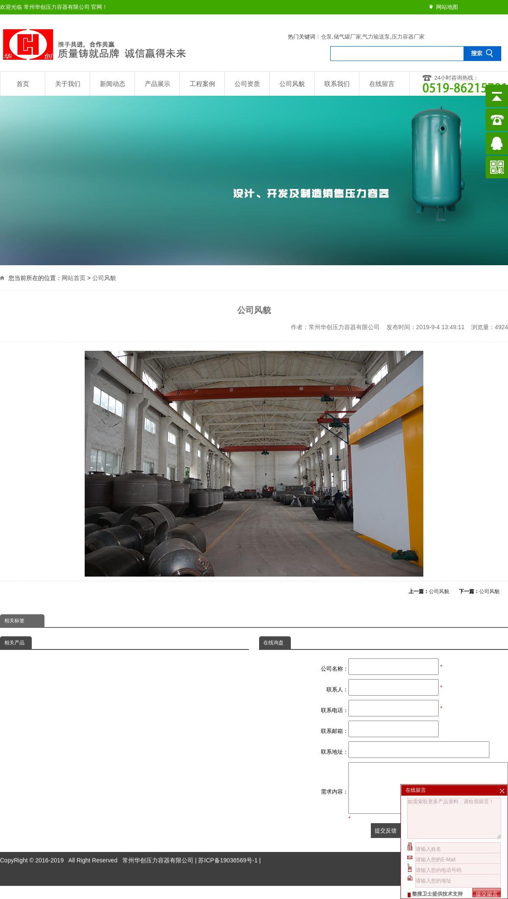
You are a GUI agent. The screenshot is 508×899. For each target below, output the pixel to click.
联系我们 (337, 83)
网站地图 (447, 7)
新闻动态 (112, 83)
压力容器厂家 (408, 36)
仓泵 (326, 36)
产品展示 (157, 83)
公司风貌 (292, 83)
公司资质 (247, 83)
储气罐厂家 (347, 36)
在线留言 (382, 83)
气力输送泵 (376, 36)
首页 (23, 83)
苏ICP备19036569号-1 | (229, 853)
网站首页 (74, 277)
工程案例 (202, 83)
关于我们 (67, 83)
